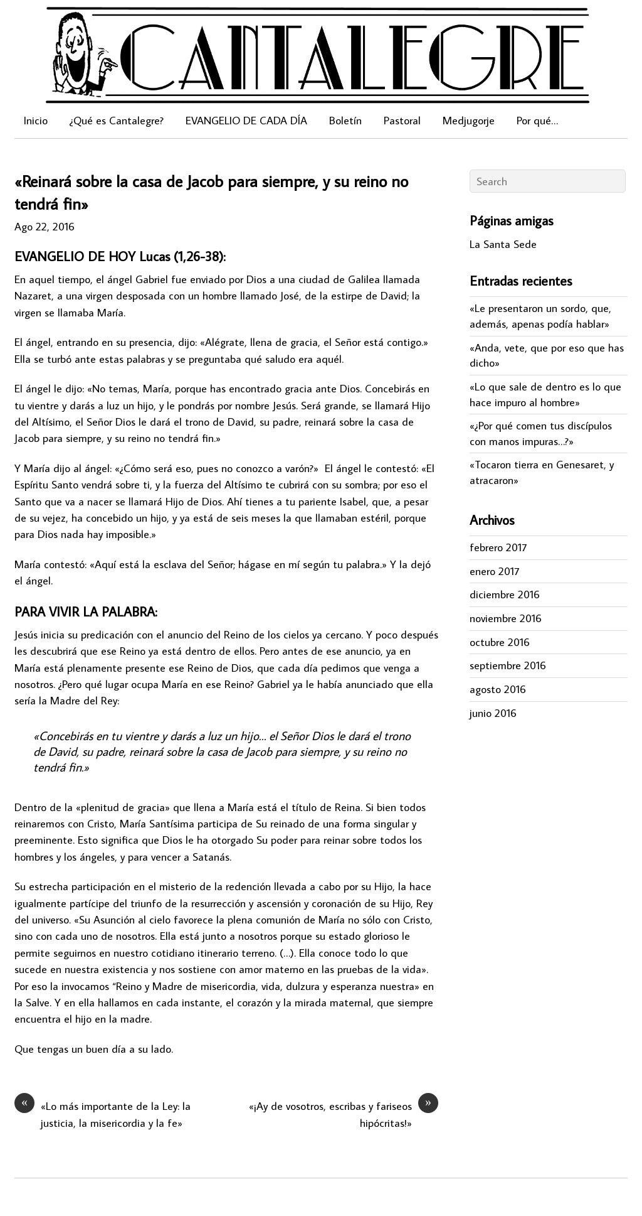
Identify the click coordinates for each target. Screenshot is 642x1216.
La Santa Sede (503, 244)
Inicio (36, 120)
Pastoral (402, 120)
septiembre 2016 (508, 665)
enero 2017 (494, 571)
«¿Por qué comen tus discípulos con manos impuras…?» (541, 433)
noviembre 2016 (506, 618)
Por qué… (537, 120)
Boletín (345, 120)
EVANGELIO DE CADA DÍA (246, 120)
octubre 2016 (500, 642)
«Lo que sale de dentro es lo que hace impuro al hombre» (545, 394)
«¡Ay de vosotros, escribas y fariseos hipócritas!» (343, 1113)
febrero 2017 (498, 547)
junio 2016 (493, 713)
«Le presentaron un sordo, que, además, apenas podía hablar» (540, 316)
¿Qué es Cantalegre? (117, 120)
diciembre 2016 (505, 594)
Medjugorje (469, 120)
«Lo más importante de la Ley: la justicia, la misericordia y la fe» (102, 1113)
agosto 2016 (498, 689)
